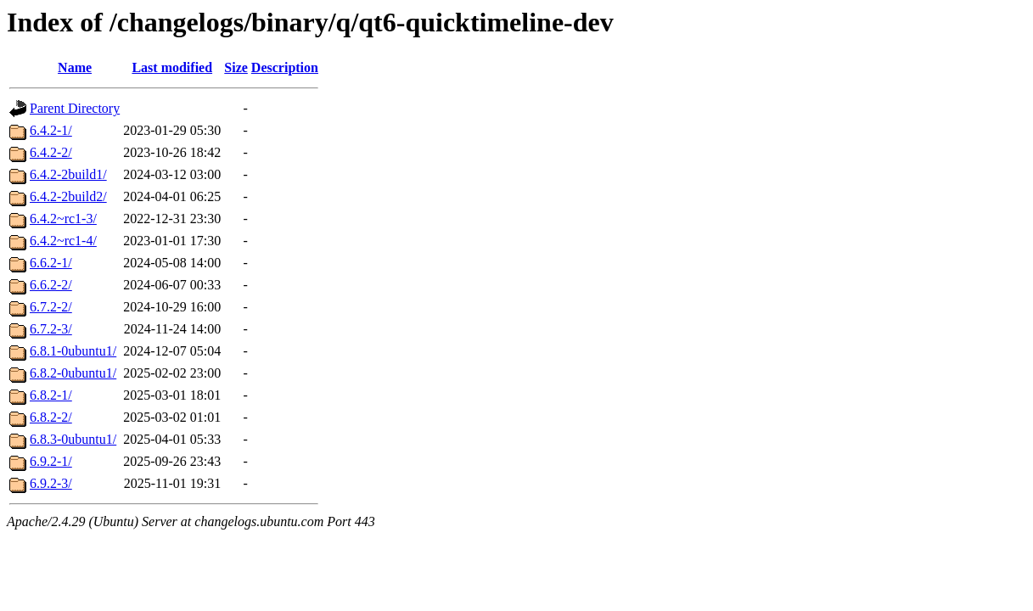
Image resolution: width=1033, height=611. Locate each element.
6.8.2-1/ (51, 395)
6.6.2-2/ (51, 284)
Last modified (172, 67)
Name (75, 67)
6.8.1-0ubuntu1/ (73, 351)
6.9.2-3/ (51, 483)
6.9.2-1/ (51, 461)
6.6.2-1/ (51, 262)
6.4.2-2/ (51, 152)
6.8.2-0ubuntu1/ (73, 373)
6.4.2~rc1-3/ (63, 218)
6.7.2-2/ (51, 307)
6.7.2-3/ (51, 329)
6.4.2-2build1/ (68, 174)
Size (236, 67)
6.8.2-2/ (51, 417)
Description (284, 67)
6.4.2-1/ (51, 130)
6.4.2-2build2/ (68, 196)
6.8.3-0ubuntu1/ (73, 439)
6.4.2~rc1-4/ (63, 240)
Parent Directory (75, 108)
